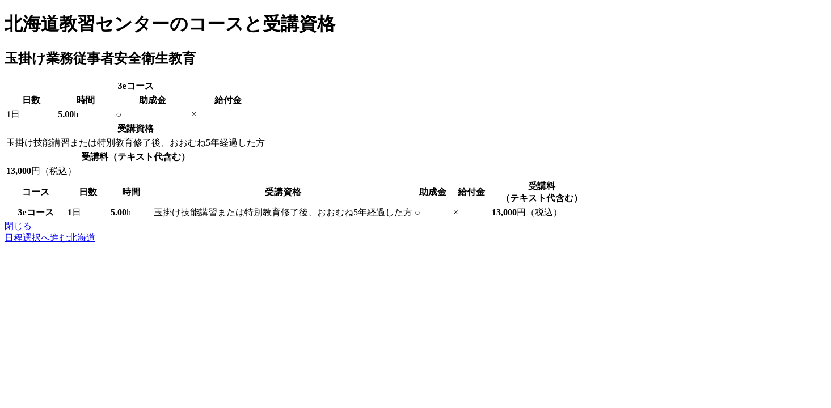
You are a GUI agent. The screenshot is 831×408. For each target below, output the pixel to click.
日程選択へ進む (50, 238)
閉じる (18, 226)
